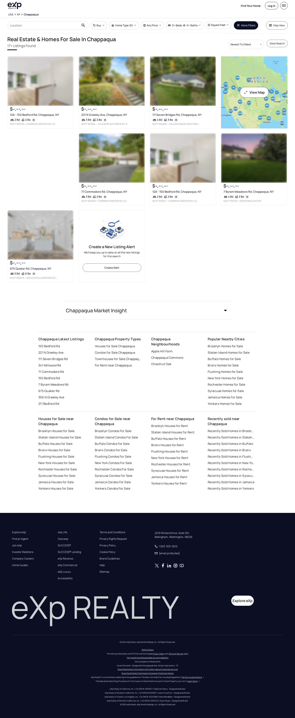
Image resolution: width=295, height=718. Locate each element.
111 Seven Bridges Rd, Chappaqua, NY (177, 115)
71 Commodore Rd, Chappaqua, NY (104, 192)
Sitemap (104, 571)
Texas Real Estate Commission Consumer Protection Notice (147, 673)
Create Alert (111, 267)
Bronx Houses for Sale (54, 450)
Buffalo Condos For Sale (112, 444)
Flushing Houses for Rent (169, 451)
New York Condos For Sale (113, 463)
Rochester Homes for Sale (226, 384)
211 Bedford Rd (48, 404)
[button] (147, 310)
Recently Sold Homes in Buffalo (230, 444)
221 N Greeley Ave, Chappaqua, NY (104, 115)
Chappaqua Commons (167, 358)
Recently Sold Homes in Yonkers (231, 488)
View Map (254, 92)
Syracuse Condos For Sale (113, 476)
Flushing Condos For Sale (113, 456)
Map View (277, 25)
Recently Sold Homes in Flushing (231, 456)
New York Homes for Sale (225, 378)
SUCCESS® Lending (69, 552)
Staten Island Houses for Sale (59, 437)
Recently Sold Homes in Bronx (229, 450)
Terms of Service (176, 653)
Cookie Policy (107, 552)
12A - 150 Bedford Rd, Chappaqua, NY (34, 115)
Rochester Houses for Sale (57, 469)
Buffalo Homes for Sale (224, 359)
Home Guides (20, 565)
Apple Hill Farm (162, 351)
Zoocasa (63, 539)
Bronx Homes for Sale (223, 365)
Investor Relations (22, 552)
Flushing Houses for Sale (56, 456)
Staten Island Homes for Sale (228, 352)
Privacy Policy (108, 545)
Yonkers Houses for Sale (55, 488)
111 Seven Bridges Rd (53, 359)
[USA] (10, 14)
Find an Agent (20, 539)
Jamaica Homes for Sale (225, 397)
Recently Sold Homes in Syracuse (231, 476)
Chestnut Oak (161, 364)
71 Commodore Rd (51, 372)
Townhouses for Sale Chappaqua (118, 359)
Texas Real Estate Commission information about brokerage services (147, 669)
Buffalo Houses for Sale (55, 444)
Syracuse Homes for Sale (226, 391)
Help (102, 565)
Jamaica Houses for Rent (169, 477)
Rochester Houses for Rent (170, 464)
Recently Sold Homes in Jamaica (231, 482)
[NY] (18, 14)
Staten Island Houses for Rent (173, 432)
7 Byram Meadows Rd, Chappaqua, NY (249, 192)
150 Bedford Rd (49, 346)
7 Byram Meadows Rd (53, 384)
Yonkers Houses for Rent (169, 483)
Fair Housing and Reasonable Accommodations (147, 657)
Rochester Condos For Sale (114, 469)
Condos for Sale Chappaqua (115, 352)
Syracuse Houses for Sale (56, 476)
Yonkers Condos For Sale (112, 488)
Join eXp (17, 545)
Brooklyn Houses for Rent (169, 426)
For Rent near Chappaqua (113, 365)
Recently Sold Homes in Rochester (231, 469)
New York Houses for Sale (56, 463)
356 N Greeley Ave (51, 397)
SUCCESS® (64, 545)
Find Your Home (250, 6)
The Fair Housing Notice (191, 677)
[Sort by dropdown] (246, 44)
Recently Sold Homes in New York (231, 463)
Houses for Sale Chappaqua (115, 346)
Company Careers (23, 558)
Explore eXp (19, 532)
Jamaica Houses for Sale (56, 482)
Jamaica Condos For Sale (113, 482)
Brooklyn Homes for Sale (225, 346)
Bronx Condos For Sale (111, 450)
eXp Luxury (64, 571)
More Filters (246, 25)
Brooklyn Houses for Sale (56, 431)
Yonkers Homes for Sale (225, 404)
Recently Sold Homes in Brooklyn (231, 431)
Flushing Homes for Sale (225, 372)
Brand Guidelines (110, 558)
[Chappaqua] (31, 14)
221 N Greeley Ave (50, 352)
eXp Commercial (67, 565)
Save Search (277, 43)
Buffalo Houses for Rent (168, 439)
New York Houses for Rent (169, 458)
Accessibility (65, 578)
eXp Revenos (65, 558)
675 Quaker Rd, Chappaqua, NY (30, 269)
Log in (271, 6)
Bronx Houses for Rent (167, 445)
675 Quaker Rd (48, 391)
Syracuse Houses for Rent (170, 471)
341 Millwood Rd (49, 365)
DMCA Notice (148, 649)
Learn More (192, 681)
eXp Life (62, 532)
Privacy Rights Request (113, 539)
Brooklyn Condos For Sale (113, 431)
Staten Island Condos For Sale (116, 437)
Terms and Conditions (112, 532)
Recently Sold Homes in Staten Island (231, 437)
